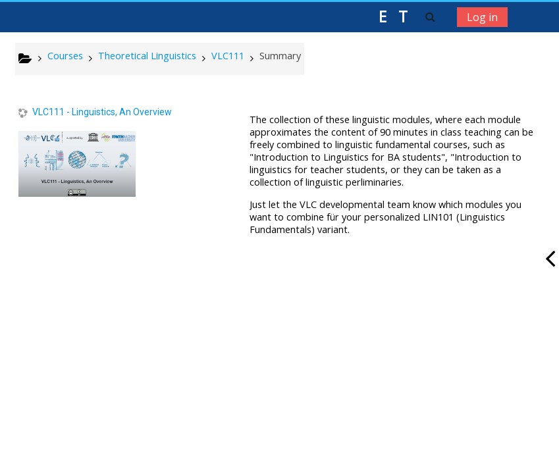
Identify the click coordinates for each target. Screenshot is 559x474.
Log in (482, 17)
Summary (280, 55)
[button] (430, 16)
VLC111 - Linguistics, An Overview (102, 112)
